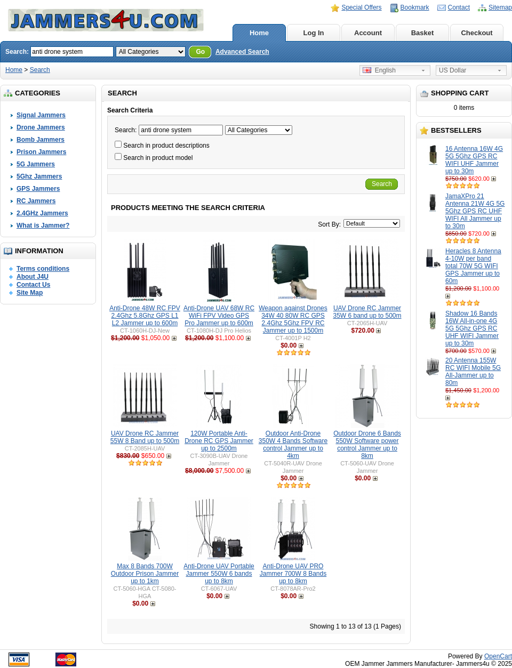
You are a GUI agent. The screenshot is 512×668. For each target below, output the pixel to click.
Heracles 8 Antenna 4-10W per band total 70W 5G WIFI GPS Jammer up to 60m (473, 266)
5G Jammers (36, 164)
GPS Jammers (38, 188)
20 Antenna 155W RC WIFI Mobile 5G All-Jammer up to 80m (473, 372)
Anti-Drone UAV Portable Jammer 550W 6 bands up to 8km (218, 573)
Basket (422, 33)
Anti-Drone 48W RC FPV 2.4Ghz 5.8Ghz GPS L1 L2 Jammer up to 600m (144, 315)
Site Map (30, 292)
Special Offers (361, 7)
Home (259, 33)
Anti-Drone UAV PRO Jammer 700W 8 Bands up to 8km (293, 573)
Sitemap (500, 7)
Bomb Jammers (41, 139)
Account (368, 33)
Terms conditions (43, 268)
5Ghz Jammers (39, 176)
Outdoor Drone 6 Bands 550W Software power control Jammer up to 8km (367, 445)
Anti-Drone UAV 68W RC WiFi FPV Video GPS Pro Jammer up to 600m (218, 315)
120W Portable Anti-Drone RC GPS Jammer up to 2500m (219, 441)
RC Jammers (36, 201)
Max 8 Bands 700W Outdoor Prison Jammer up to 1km (145, 573)
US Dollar (452, 70)
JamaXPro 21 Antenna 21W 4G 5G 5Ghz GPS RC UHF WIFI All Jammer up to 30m (475, 211)
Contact (459, 7)
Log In (313, 33)
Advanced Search (242, 51)
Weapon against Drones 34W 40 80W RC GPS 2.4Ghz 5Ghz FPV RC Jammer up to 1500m (293, 319)
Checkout (476, 33)
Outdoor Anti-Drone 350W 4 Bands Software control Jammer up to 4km (293, 445)
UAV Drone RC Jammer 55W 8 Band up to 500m (144, 437)
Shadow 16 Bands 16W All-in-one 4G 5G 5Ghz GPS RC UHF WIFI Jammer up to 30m (472, 328)
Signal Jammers (41, 115)
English (379, 70)
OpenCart (498, 656)
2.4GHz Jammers (42, 213)
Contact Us (33, 284)
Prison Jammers (41, 152)
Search (40, 70)
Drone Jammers (41, 127)
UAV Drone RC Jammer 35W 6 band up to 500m (367, 311)
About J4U (33, 276)
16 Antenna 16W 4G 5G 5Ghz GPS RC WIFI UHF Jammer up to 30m (474, 160)
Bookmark (415, 7)
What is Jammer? (43, 225)
